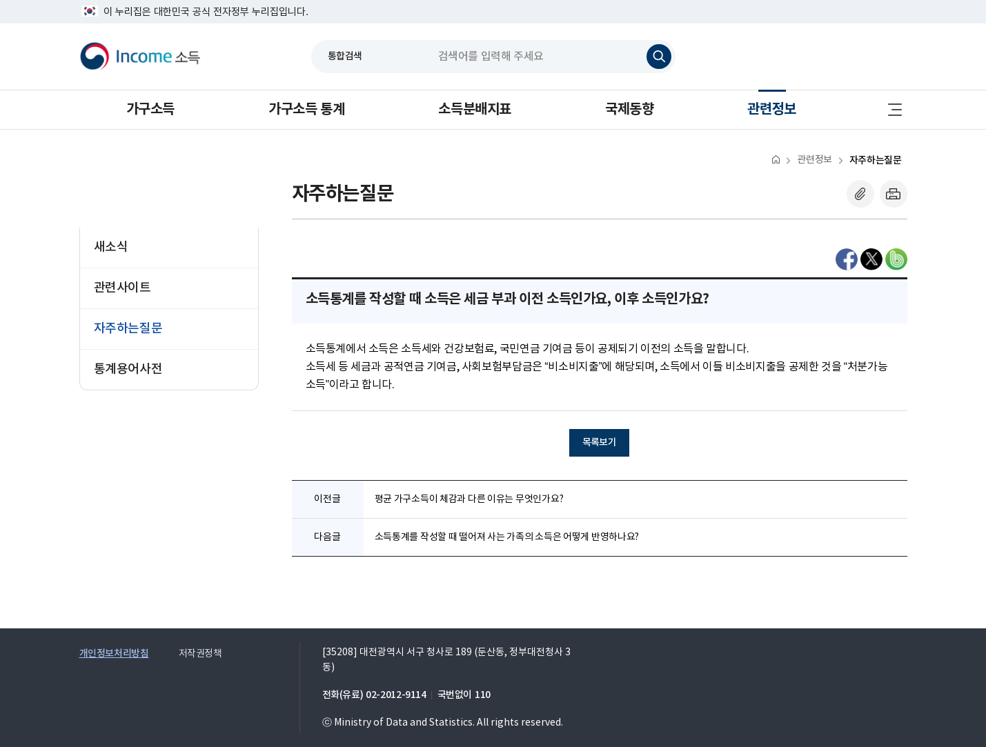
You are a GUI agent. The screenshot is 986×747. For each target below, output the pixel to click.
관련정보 (771, 109)
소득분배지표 (474, 109)
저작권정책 (200, 653)
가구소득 (150, 109)
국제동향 (629, 109)
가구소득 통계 (306, 109)
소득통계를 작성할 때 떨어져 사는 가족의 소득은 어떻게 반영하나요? (507, 537)
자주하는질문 (875, 160)
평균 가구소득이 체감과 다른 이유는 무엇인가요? (469, 499)
